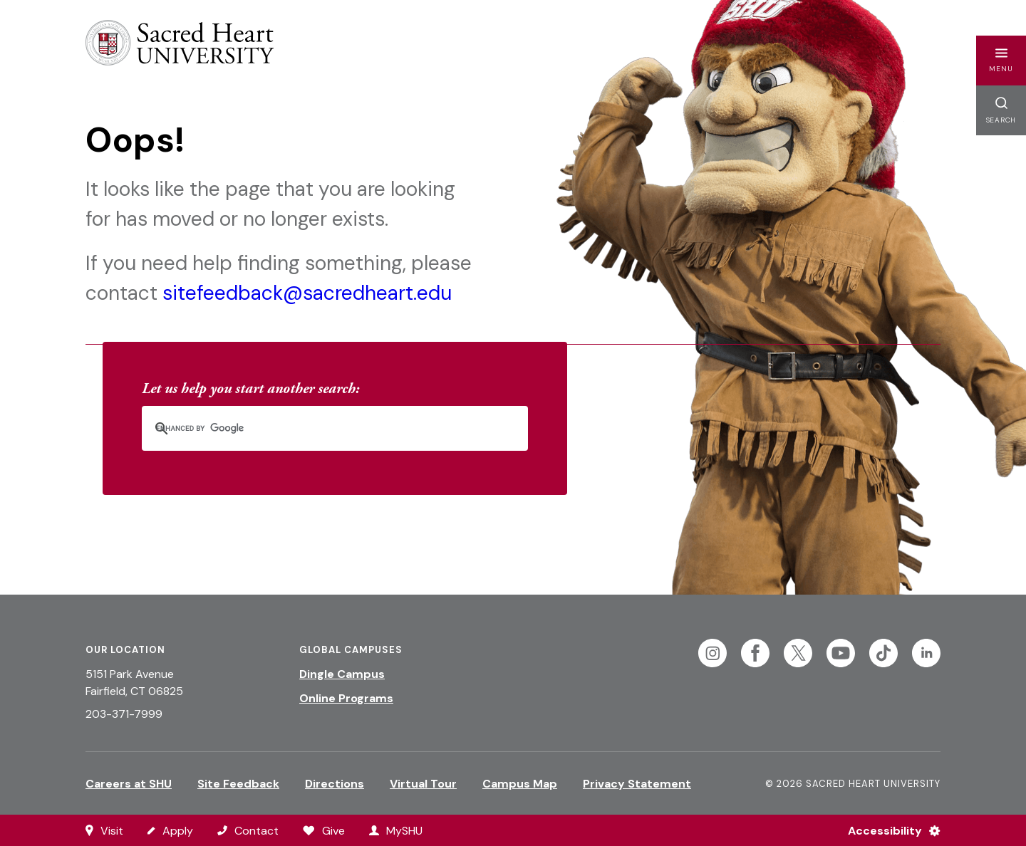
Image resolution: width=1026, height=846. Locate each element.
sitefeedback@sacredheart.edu (307, 293)
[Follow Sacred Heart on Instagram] (712, 653)
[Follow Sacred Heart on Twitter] (798, 653)
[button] (1001, 60)
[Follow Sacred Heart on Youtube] (841, 653)
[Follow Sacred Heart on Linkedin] (926, 653)
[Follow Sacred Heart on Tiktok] (883, 653)
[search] (316, 428)
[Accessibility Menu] (888, 830)
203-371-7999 (124, 713)
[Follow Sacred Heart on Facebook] (755, 653)
